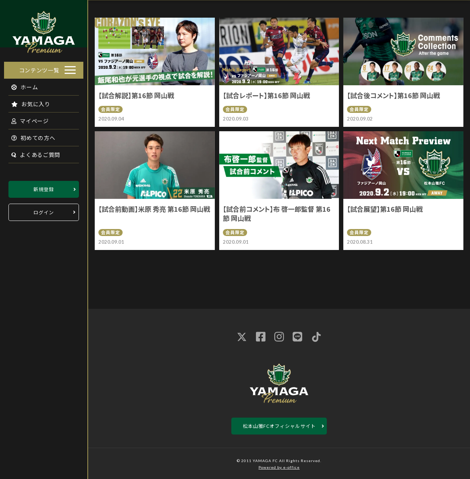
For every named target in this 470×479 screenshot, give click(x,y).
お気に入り (26, 102)
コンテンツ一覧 (39, 68)
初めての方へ (29, 135)
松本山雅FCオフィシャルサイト (279, 425)
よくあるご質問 (31, 152)
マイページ (26, 118)
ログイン (43, 210)
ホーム (20, 85)
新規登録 (43, 186)
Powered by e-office (279, 467)
